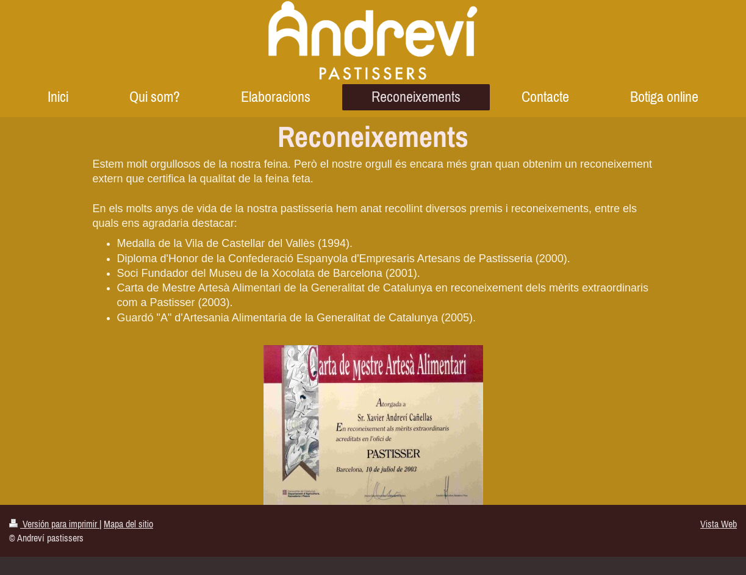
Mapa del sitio (128, 523)
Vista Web (718, 523)
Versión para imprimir (54, 523)
